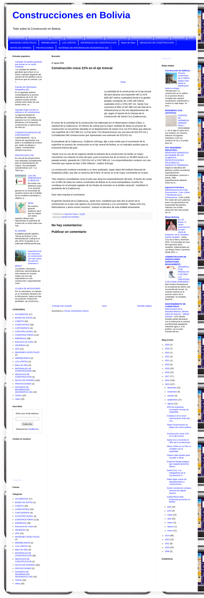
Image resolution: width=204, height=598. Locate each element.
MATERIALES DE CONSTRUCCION (98, 42)
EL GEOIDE (20, 231)
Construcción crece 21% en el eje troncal (178, 434)
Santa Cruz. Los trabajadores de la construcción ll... (176, 472)
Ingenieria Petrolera (174, 187)
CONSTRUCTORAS (141, 37)
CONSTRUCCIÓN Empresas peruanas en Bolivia (178, 499)
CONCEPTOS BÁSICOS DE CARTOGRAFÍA (28, 133)
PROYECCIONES (45, 48)
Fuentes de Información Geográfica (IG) (25, 88)
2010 (167, 547)
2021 (167, 360)
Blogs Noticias (172, 217)
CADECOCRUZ (74, 37)
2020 (167, 364)
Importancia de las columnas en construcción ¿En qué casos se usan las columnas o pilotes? (28, 258)
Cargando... (18, 480)
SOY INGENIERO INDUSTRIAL (173, 148)
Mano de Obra (128, 42)
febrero (170, 526)
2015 (167, 384)
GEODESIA (178, 37)
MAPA (30, 203)
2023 (167, 352)
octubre (171, 395)
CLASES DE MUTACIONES (27, 288)
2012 (167, 543)
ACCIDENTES (17, 37)
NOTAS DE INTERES (20, 48)
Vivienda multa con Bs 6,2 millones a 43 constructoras (27, 111)
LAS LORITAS (69, 42)
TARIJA (18, 395)
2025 (167, 344)
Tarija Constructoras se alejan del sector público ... (179, 427)
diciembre (172, 387)
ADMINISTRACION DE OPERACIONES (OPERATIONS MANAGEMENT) (175, 260)
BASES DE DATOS (38, 37)
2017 (167, 376)
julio (169, 507)
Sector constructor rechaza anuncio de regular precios (179, 490)
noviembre (172, 392)
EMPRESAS (162, 37)
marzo (170, 522)
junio (169, 511)
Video (17, 399)
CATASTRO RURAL (117, 37)
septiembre (172, 400)
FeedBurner (33, 429)
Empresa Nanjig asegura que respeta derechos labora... (178, 464)
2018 (167, 372)
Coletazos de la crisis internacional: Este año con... (178, 418)
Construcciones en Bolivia (71, 15)
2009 (167, 551)
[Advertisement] (28, 457)
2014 (167, 535)
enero (170, 530)
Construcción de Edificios (177, 70)
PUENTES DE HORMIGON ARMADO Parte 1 (183, 120)
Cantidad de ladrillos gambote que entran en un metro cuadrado (28, 64)
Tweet (123, 82)
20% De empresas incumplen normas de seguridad (178, 409)
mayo (170, 515)
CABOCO (57, 37)
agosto (170, 403)
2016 (167, 380)
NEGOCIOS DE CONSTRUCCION (157, 42)
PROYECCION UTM (24, 155)
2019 (167, 368)
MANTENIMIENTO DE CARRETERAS (175, 305)
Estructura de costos (24, 342)
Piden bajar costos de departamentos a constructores (176, 481)
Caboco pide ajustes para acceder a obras (178, 456)
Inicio (104, 306)
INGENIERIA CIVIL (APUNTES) (174, 111)
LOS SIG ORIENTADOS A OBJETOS (34, 178)
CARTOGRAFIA (95, 37)
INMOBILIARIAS (49, 42)
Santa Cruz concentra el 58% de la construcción (178, 441)
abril (169, 518)
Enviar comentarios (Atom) (76, 311)
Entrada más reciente (62, 306)
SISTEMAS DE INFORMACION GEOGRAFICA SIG (83, 48)
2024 (167, 348)
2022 (167, 356)
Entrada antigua (144, 306)
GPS (191, 37)
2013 (167, 539)
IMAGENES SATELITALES (23, 42)
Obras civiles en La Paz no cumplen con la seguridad (179, 448)
